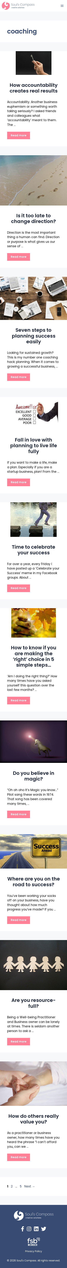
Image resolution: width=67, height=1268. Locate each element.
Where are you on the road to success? (33, 882)
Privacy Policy (33, 1251)
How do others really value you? (33, 1119)
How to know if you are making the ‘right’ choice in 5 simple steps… (33, 656)
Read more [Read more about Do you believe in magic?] (18, 814)
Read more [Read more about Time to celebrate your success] (18, 588)
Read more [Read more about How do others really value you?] (18, 1157)
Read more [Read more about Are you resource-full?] (18, 1041)
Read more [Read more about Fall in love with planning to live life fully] (18, 482)
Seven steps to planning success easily (33, 336)
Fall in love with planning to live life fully (33, 446)
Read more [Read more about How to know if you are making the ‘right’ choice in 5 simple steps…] (18, 700)
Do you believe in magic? (33, 776)
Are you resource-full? (33, 1003)
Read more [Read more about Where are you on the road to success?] (18, 920)
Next (29, 1186)
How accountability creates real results (34, 88)
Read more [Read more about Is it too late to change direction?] (18, 257)
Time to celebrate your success (33, 550)
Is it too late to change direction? (33, 218)
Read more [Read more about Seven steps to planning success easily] (18, 377)
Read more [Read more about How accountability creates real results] (18, 135)
